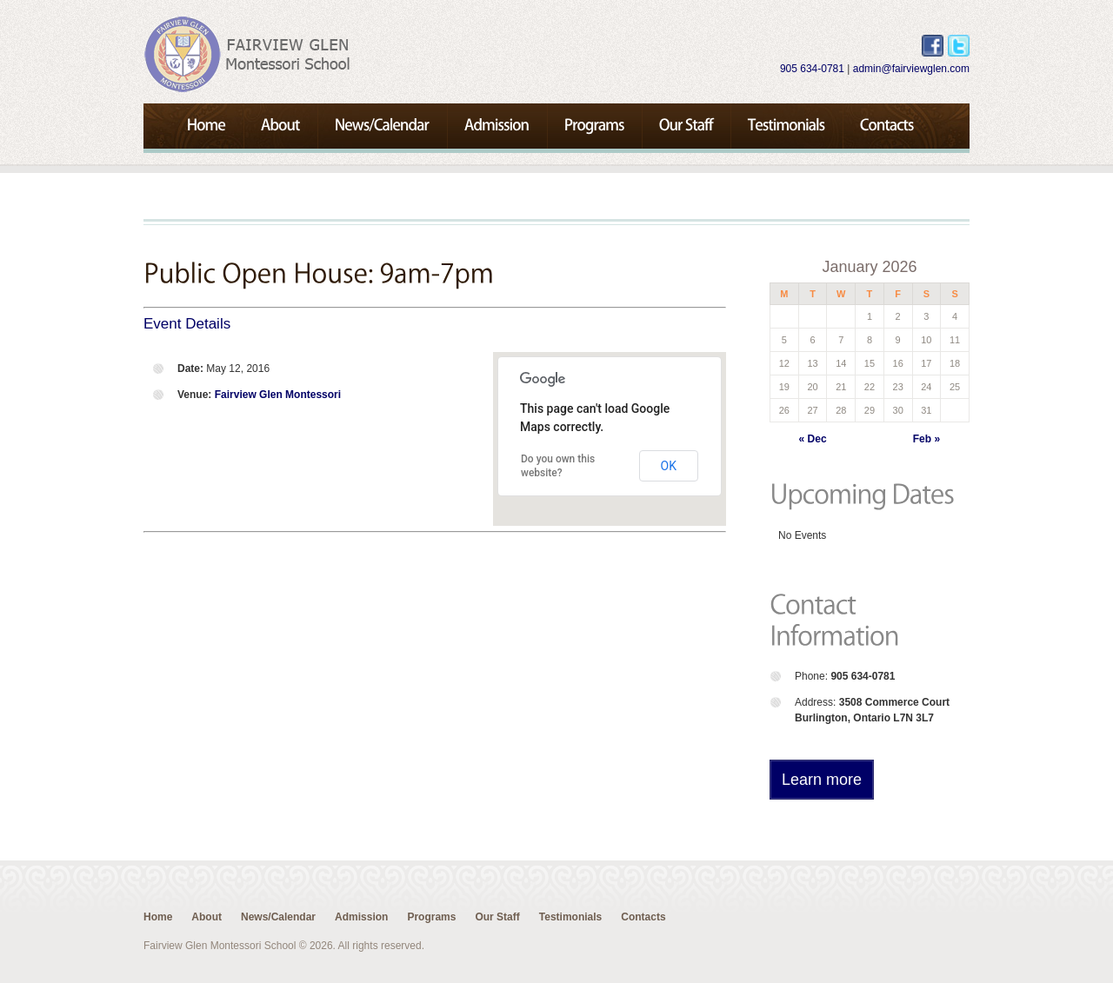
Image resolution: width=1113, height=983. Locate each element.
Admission (361, 917)
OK (668, 466)
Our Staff (497, 917)
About (206, 917)
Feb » (926, 439)
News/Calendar (278, 917)
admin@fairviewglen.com (911, 69)
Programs (431, 917)
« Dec (813, 439)
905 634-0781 (812, 69)
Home (157, 917)
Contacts (643, 917)
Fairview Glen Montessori (278, 395)
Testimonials (570, 917)
